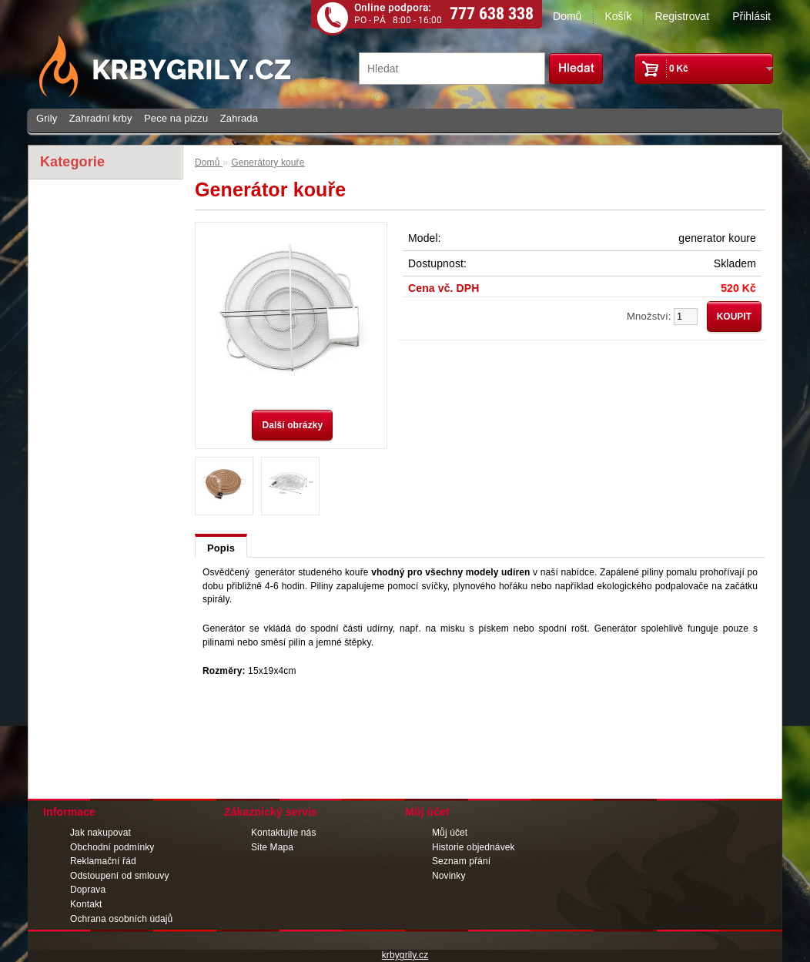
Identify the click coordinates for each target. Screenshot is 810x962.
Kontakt (86, 904)
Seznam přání (461, 861)
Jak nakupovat (100, 832)
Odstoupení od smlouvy (119, 875)
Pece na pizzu (176, 118)
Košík (617, 16)
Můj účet (449, 832)
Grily (46, 118)
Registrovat (681, 16)
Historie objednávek (473, 847)
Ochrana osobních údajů (121, 918)
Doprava (87, 889)
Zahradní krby (100, 118)
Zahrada (239, 118)
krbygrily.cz (405, 955)
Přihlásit (751, 16)
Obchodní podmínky (112, 847)
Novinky (449, 875)
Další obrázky (292, 425)
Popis (221, 548)
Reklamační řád (103, 861)
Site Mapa (272, 847)
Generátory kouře (267, 162)
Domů (567, 16)
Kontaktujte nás (283, 832)
